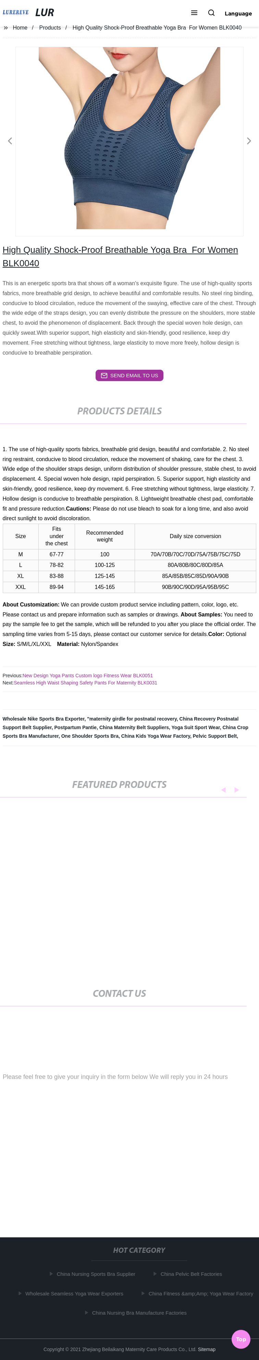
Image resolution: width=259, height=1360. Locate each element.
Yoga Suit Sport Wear (196, 727)
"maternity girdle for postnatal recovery (132, 719)
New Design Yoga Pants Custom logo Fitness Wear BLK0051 (88, 675)
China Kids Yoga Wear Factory (155, 736)
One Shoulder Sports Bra (90, 736)
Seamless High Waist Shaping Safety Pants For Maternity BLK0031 (85, 682)
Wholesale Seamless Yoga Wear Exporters (76, 1293)
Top (241, 1339)
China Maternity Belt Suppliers (134, 727)
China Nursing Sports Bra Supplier (98, 1274)
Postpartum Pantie (75, 727)
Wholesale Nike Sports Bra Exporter (44, 719)
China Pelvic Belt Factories (193, 1274)
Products (50, 28)
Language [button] (238, 13)
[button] (194, 13)
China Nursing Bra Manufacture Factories (141, 1313)
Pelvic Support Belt (215, 736)
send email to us (129, 375)
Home (20, 28)
